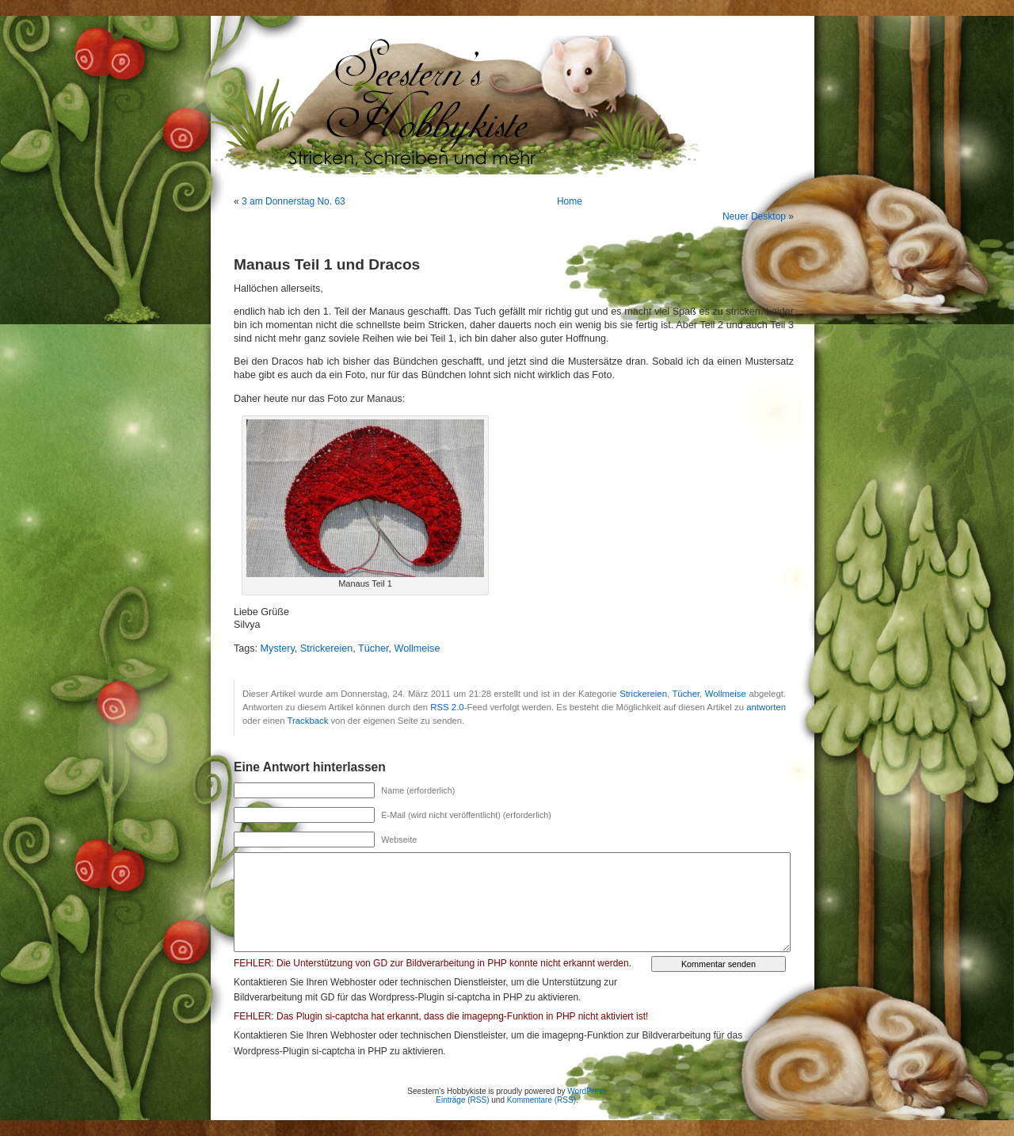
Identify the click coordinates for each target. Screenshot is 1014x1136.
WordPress (586, 1091)
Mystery (278, 648)
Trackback (307, 720)
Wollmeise (417, 648)
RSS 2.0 (446, 707)
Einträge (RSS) (462, 1100)
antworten (766, 707)
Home (569, 201)
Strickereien (326, 648)
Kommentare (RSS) (541, 1100)
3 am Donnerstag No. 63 (293, 201)
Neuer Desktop (754, 216)
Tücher (373, 648)
